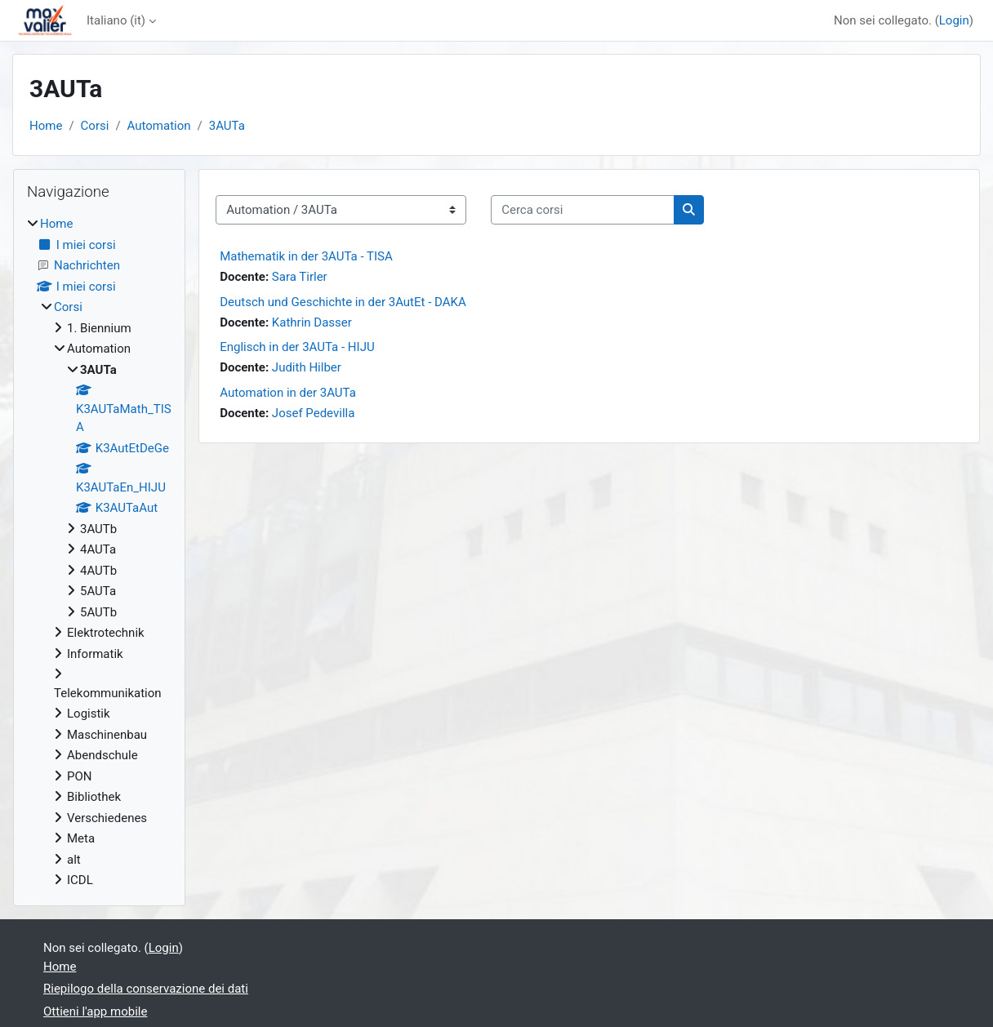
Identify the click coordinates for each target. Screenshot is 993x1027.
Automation (159, 125)
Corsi (95, 125)
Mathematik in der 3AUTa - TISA (306, 256)
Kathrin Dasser (312, 322)
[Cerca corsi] (583, 210)
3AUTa (227, 125)
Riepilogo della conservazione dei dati (145, 988)
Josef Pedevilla (313, 413)
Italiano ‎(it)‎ (116, 20)
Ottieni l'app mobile (95, 1011)
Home (45, 125)
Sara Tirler (299, 276)
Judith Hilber (306, 367)
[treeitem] (99, 552)
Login (954, 20)
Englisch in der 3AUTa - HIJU (297, 347)
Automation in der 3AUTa (288, 392)
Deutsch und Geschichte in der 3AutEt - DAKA (343, 302)
